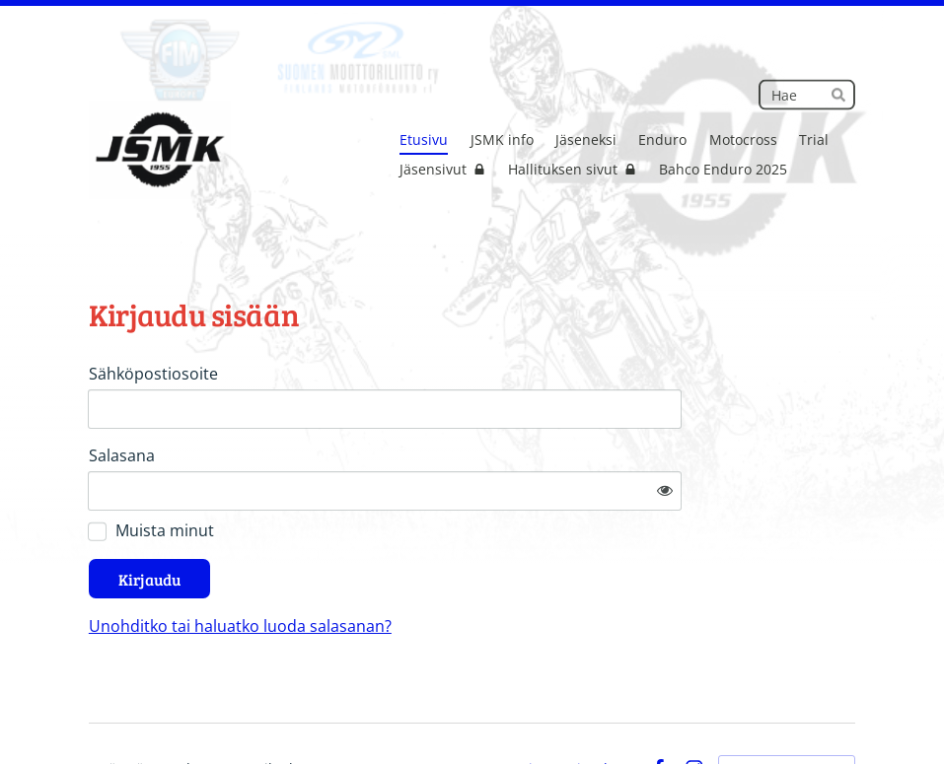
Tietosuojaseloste (578, 712)
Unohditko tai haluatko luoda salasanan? (425, 569)
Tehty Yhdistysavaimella (786, 712)
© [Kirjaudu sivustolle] (97, 711)
